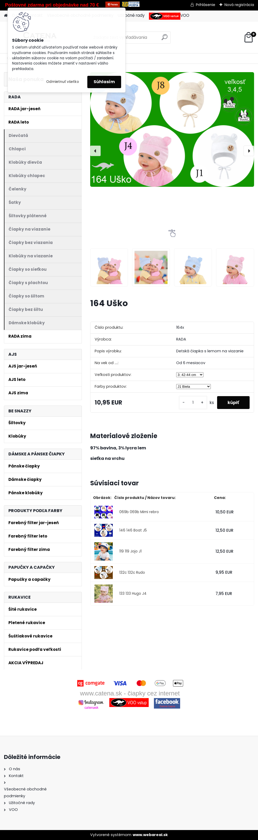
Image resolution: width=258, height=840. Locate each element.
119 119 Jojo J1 (130, 551)
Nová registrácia (239, 4)
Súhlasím (104, 82)
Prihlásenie (205, 4)
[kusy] (193, 402)
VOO (169, 16)
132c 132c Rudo (132, 572)
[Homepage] (6, 15)
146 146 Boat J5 (133, 530)
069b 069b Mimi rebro (139, 511)
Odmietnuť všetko (62, 81)
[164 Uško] (172, 129)
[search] (165, 39)
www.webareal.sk (150, 834)
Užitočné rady (131, 15)
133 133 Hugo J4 (133, 593)
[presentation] (95, 151)
